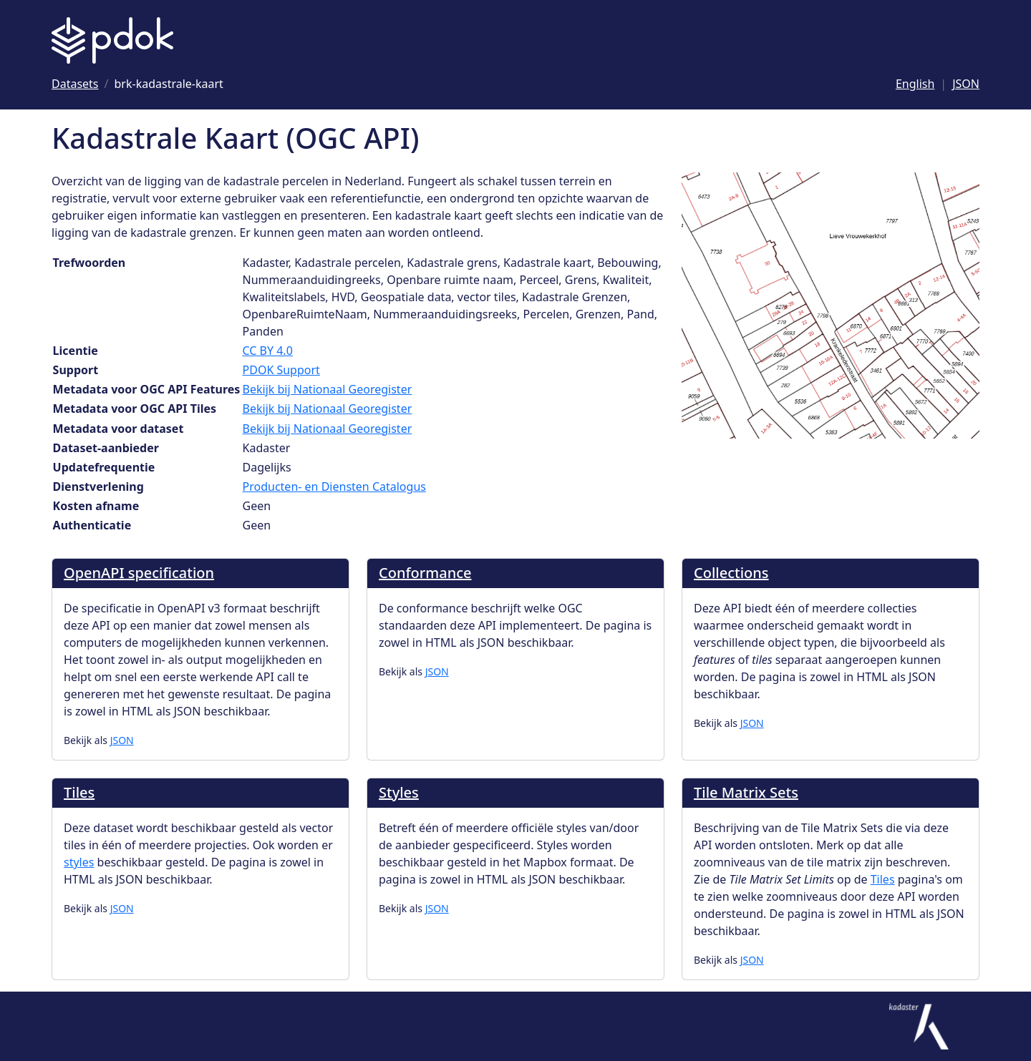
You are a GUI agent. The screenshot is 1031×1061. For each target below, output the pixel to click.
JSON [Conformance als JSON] (437, 671)
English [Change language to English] (915, 84)
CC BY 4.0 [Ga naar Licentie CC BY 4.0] (268, 350)
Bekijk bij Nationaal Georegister (327, 389)
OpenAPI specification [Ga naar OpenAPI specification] (139, 572)
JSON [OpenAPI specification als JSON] (122, 740)
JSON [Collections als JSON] (752, 723)
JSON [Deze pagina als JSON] (965, 84)
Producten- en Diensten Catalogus (334, 486)
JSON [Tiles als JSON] (122, 908)
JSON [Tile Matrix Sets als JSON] (752, 960)
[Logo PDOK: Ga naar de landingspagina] (112, 40)
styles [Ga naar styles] (79, 862)
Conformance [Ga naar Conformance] (425, 572)
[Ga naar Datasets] (75, 84)
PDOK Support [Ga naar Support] (281, 370)
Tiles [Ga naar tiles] (883, 879)
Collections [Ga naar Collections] (731, 572)
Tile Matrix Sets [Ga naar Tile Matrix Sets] (746, 792)
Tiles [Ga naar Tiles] (79, 792)
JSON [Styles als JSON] (437, 908)
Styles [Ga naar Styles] (399, 792)
